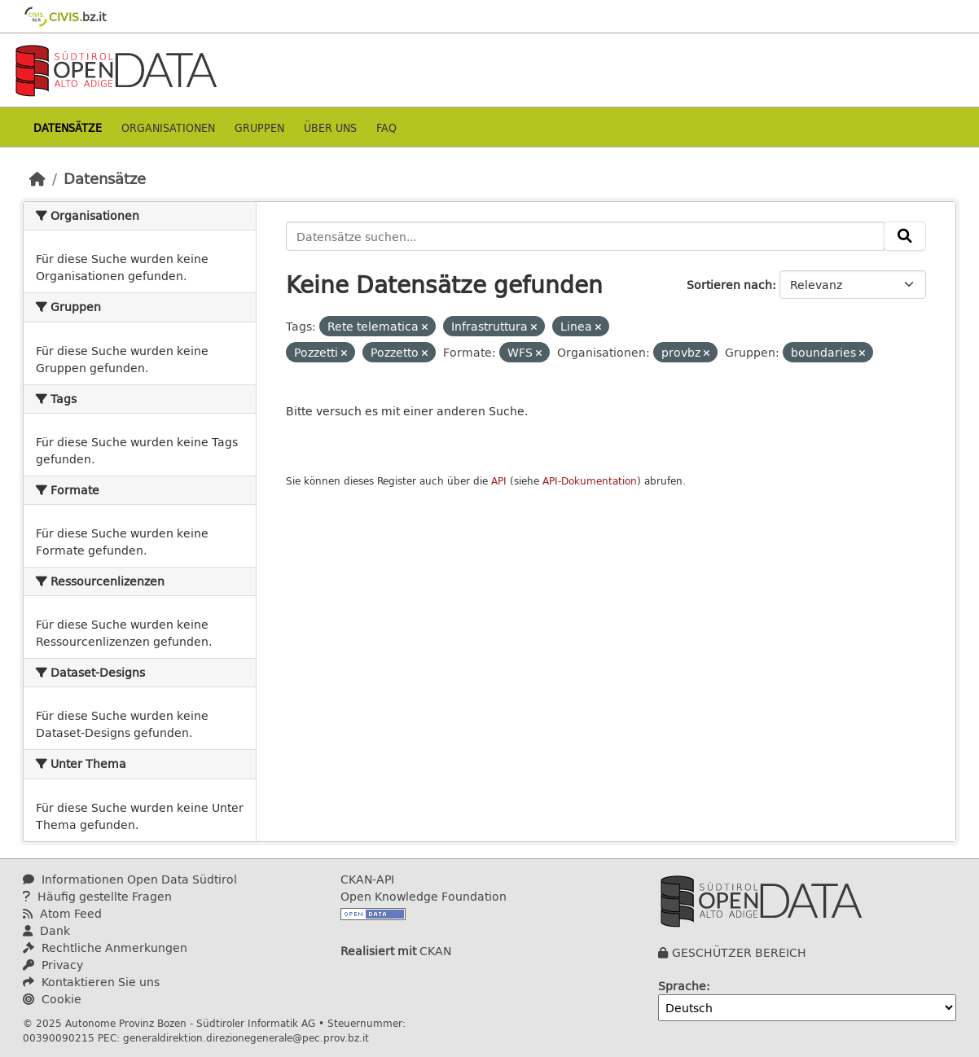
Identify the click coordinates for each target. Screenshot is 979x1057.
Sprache (682, 985)
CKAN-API (367, 879)
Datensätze (67, 127)
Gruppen (259, 127)
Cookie (52, 998)
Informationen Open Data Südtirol (130, 879)
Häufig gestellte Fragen (97, 896)
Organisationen (168, 127)
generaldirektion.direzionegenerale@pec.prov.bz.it (246, 1037)
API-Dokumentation (589, 481)
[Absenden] (905, 236)
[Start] (37, 178)
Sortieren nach (729, 284)
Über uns (330, 127)
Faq (386, 127)
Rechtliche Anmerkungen (105, 947)
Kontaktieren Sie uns (91, 981)
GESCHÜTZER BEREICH (739, 952)
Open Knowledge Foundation (423, 896)
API (499, 481)
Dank (46, 930)
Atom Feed (62, 913)
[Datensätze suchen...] (585, 236)
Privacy (53, 964)
